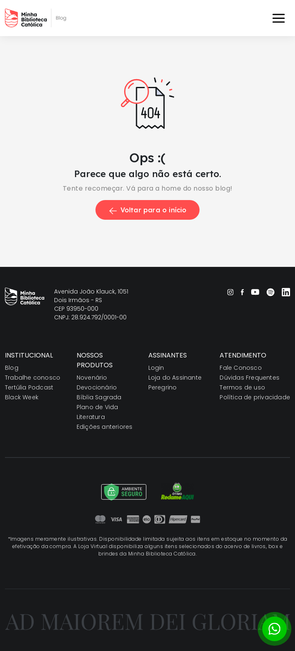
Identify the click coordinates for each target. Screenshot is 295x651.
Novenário (92, 377)
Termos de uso (242, 387)
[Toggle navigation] (278, 18)
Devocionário (97, 387)
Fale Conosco (240, 368)
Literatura (91, 417)
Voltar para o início (147, 210)
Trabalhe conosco (32, 377)
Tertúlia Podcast (29, 387)
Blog (11, 368)
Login (156, 368)
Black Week (22, 397)
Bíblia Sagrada (99, 397)
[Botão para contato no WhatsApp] (274, 629)
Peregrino (162, 387)
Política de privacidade (255, 397)
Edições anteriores (105, 427)
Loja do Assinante (175, 377)
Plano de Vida (97, 407)
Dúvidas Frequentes (249, 377)
